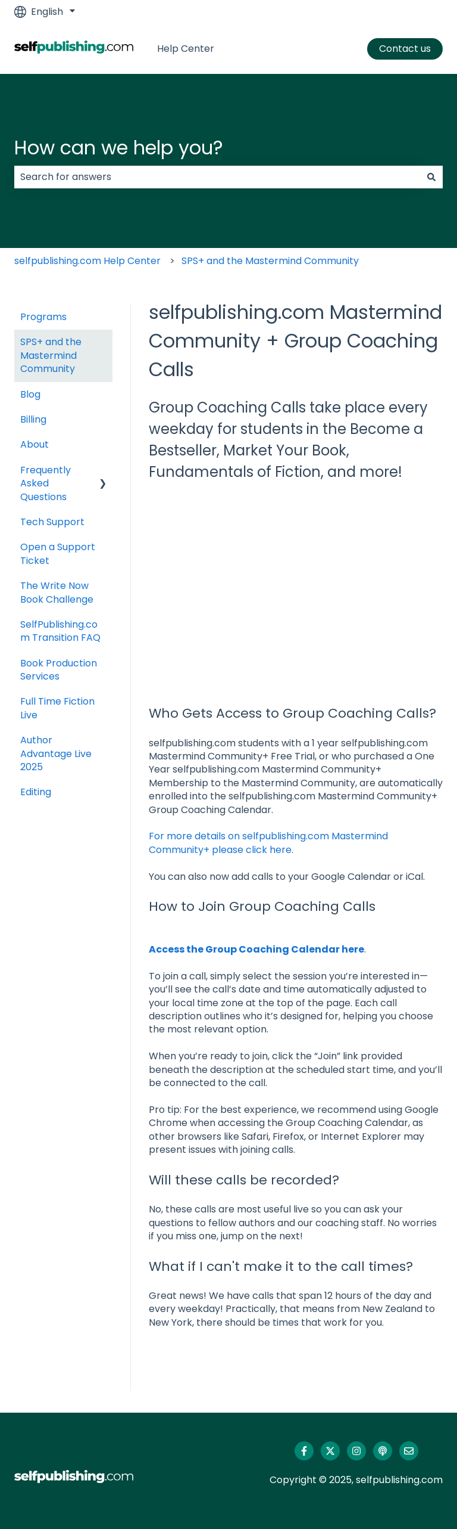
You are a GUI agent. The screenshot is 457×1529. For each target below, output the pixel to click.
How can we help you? (118, 147)
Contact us (405, 48)
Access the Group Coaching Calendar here (256, 949)
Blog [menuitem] (30, 394)
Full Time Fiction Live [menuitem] (57, 707)
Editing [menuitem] (35, 792)
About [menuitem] (34, 444)
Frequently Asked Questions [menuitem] (45, 483)
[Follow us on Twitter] (330, 1450)
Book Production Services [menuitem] (58, 669)
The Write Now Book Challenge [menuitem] (56, 592)
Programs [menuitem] (43, 317)
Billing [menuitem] (33, 419)
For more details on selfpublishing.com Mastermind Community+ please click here (268, 842)
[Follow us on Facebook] (304, 1450)
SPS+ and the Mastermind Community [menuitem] (51, 355)
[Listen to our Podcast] (382, 1450)
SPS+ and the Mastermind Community (270, 261)
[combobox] (217, 177)
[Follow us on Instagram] (356, 1450)
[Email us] (408, 1450)
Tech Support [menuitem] (52, 522)
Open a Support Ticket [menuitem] (57, 553)
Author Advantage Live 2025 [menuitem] (56, 753)
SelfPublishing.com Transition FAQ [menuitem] (60, 631)
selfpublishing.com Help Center (87, 261)
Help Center (185, 48)
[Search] (431, 177)
